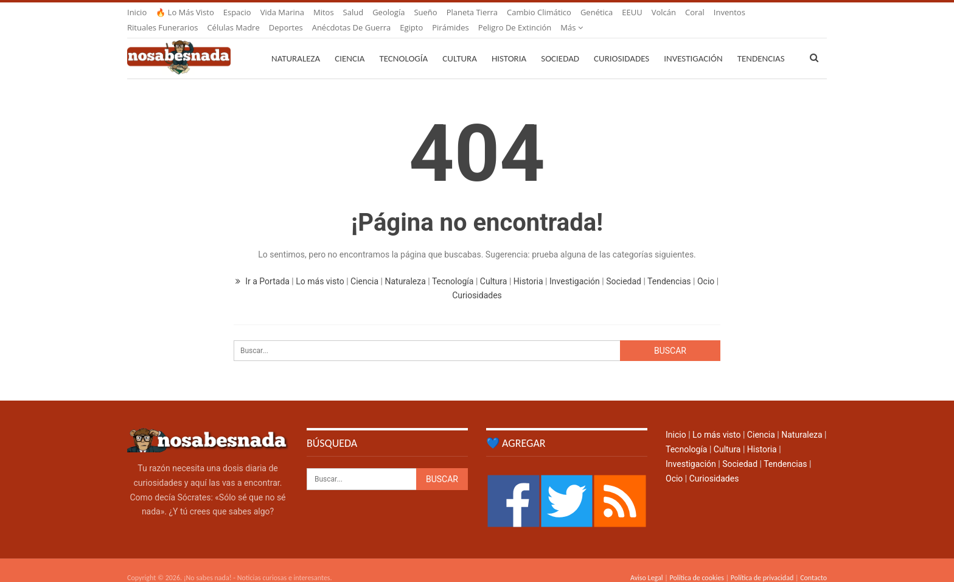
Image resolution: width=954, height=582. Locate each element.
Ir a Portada (263, 267)
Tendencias (669, 267)
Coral (695, 12)
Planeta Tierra (472, 12)
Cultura (459, 43)
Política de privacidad (762, 563)
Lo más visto (320, 267)
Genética (596, 12)
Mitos (323, 12)
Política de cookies (696, 563)
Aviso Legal (646, 563)
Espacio (237, 12)
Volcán (664, 12)
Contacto (813, 563)
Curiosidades (621, 43)
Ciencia (349, 43)
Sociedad (560, 43)
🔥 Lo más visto (185, 12)
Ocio (705, 267)
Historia (509, 43)
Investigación (693, 43)
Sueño (425, 12)
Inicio (137, 12)
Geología (388, 12)
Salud (353, 12)
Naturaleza (295, 43)
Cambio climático (539, 12)
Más (725, 12)
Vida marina (282, 12)
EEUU (632, 12)
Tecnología (403, 43)
